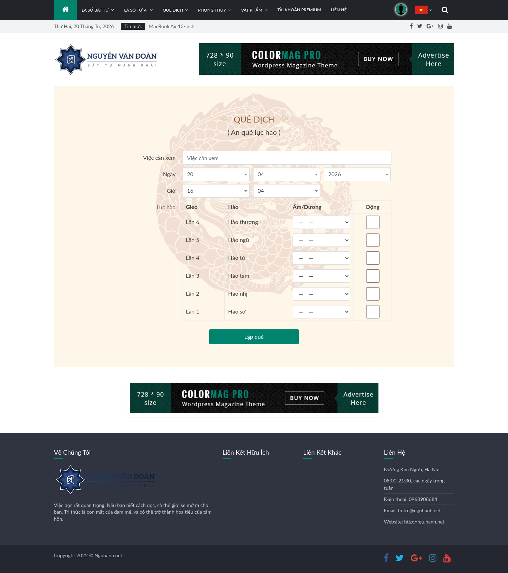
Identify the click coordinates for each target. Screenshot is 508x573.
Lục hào (166, 207)
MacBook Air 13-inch (171, 26)
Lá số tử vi (135, 10)
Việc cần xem (159, 157)
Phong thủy (212, 10)
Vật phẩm (251, 10)
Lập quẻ (254, 336)
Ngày (169, 174)
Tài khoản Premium (299, 9)
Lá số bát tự (95, 10)
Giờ (171, 190)
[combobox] (216, 174)
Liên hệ (339, 9)
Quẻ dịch (173, 10)
